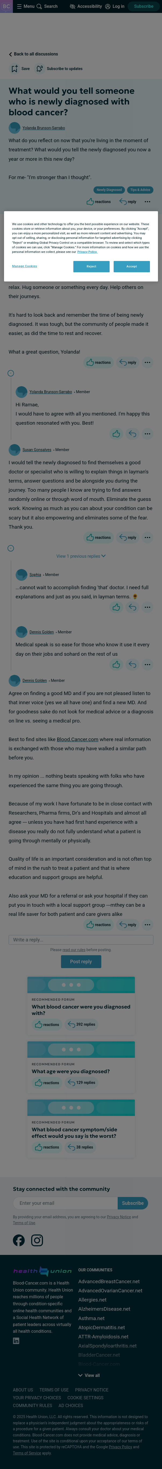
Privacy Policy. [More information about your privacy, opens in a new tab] (87, 252)
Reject (91, 266)
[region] (81, 246)
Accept (132, 266)
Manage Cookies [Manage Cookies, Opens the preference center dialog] (24, 266)
